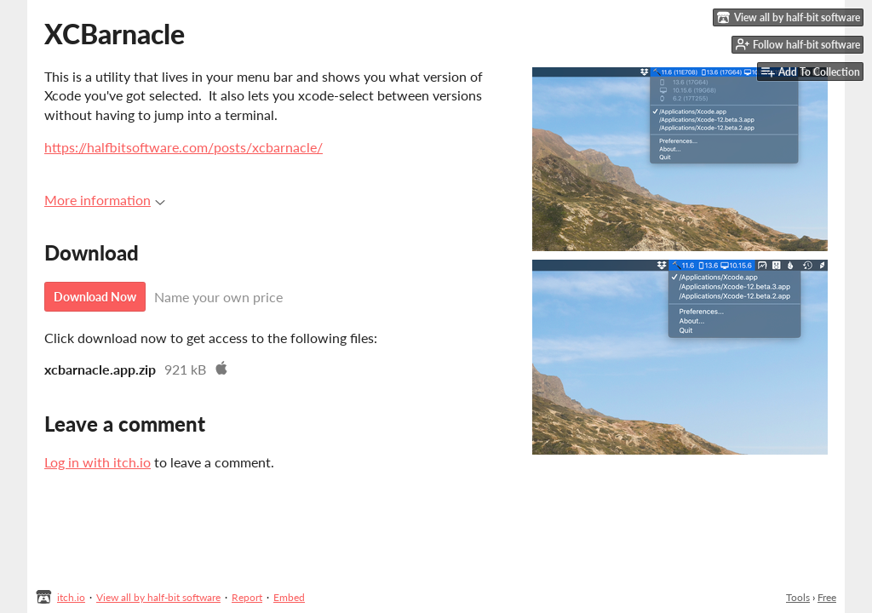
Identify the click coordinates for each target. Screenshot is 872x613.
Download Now (95, 296)
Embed (289, 597)
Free (827, 597)
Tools (798, 597)
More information (104, 200)
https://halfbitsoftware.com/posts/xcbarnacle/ (183, 147)
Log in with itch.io (97, 462)
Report (247, 597)
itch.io (71, 597)
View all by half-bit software (158, 597)
